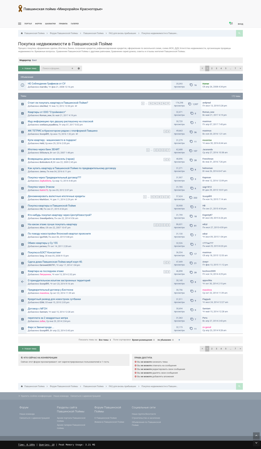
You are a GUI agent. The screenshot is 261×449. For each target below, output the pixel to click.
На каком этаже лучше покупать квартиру (52, 224)
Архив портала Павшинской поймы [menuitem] (71, 419)
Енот (34, 60)
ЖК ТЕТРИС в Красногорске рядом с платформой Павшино (63, 130)
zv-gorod (207, 327)
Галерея (75, 24)
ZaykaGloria (45, 181)
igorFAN (43, 237)
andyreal (207, 102)
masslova (44, 293)
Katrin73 (44, 190)
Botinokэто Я (46, 162)
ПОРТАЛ (28, 24)
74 (155, 103)
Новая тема (29, 68)
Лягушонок (45, 274)
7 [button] (235, 68)
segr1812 (207, 187)
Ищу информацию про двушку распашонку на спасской (60, 121)
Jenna (43, 171)
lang (42, 255)
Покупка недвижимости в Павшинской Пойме (65, 43)
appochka (207, 280)
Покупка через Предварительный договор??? (54, 177)
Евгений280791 (47, 265)
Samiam (44, 312)
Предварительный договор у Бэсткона (50, 289)
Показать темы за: (96, 340)
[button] (202, 68)
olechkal (44, 106)
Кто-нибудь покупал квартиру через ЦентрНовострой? (60, 215)
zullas (42, 321)
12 (168, 197)
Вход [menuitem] (240, 24)
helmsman (208, 168)
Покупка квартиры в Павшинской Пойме (52, 205)
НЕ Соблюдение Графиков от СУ (47, 83)
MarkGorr (44, 199)
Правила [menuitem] (63, 24)
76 (164, 103)
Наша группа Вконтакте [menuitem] (144, 414)
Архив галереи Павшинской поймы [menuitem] (71, 426)
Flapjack (207, 299)
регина (43, 246)
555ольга (44, 152)
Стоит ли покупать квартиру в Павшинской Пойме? (58, 102)
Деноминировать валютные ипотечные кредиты (56, 196)
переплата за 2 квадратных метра (48, 317)
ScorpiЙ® (44, 134)
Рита (205, 318)
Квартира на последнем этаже (46, 271)
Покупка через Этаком (41, 186)
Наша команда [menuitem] (61, 396)
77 (168, 103)
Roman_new (45, 115)
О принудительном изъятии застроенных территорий (59, 280)
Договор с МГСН (37, 308)
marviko (43, 87)
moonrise (207, 140)
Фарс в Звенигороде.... (41, 327)
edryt (205, 224)
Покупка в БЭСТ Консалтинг (44, 252)
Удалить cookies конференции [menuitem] (35, 396)
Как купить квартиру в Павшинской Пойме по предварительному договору (72, 168)
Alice (42, 227)
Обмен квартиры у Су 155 (43, 242)
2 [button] (211, 68)
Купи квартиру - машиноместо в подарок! (52, 140)
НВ (41, 209)
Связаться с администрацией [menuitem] (85, 396)
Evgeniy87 (208, 215)
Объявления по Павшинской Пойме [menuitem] (146, 423)
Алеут (206, 261)
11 (164, 197)
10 (159, 197)
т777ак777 (208, 243)
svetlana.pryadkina (49, 124)
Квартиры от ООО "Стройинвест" (47, 112)
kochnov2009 (209, 271)
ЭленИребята (46, 218)
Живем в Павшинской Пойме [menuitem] (109, 422)
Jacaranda (208, 149)
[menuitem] (50, 23)
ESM (42, 302)
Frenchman (208, 159)
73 (150, 103)
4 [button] (221, 68)
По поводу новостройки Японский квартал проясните (59, 233)
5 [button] (225, 68)
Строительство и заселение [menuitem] (146, 418)
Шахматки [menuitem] (50, 24)
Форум (38, 24)
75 (159, 103)
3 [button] (216, 68)
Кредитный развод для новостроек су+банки (54, 299)
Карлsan (207, 177)
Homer (206, 83)
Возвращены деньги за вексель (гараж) (51, 158)
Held (42, 143)
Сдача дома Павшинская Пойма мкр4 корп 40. (55, 261)
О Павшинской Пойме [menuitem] (105, 418)
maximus (207, 121)
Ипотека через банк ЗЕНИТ (44, 149)
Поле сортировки (134, 340)
